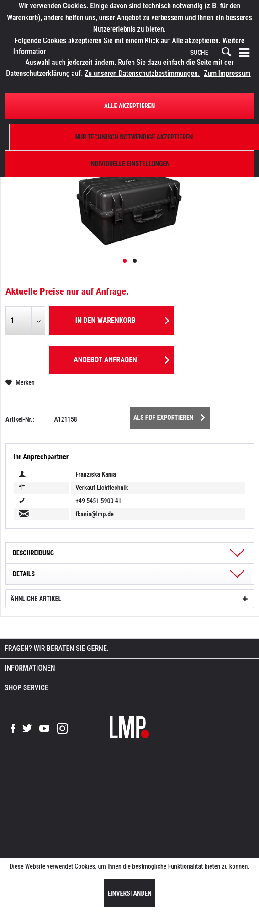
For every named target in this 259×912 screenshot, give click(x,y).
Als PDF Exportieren (169, 415)
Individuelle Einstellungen (129, 163)
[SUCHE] (210, 53)
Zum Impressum (227, 73)
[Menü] (246, 53)
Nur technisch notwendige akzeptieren (134, 137)
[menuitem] (246, 53)
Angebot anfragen (121, 358)
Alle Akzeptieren (129, 106)
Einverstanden (129, 893)
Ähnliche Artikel (36, 598)
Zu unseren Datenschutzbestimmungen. (142, 73)
